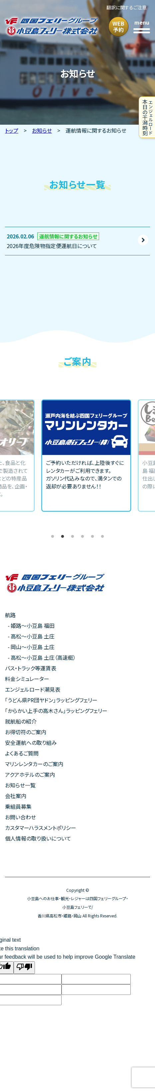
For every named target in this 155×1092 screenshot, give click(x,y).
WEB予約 (118, 26)
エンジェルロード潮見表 (32, 689)
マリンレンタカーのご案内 (34, 764)
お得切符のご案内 (25, 732)
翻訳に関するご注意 (126, 7)
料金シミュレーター (27, 679)
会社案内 (15, 796)
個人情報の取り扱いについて (38, 838)
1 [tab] (52, 536)
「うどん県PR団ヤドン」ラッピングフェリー (51, 700)
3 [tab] (72, 536)
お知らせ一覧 (20, 785)
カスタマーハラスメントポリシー (40, 828)
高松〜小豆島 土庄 (33, 636)
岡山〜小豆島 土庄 (33, 647)
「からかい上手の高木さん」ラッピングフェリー (56, 711)
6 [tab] (102, 536)
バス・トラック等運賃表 (30, 668)
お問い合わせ (20, 817)
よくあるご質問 (22, 753)
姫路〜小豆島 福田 (33, 625)
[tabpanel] (77, 455)
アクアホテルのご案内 (30, 774)
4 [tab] (82, 536)
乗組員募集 (18, 806)
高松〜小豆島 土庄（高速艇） (43, 657)
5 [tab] (92, 536)
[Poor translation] (24, 967)
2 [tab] (62, 536)
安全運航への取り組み (31, 743)
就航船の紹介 (21, 721)
